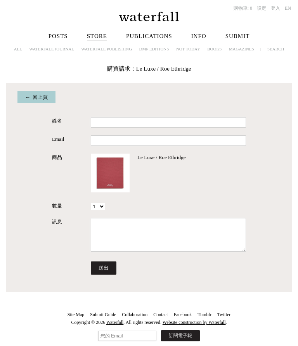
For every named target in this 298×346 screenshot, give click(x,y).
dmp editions (154, 49)
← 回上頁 (36, 97)
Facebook (183, 314)
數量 (57, 206)
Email (58, 139)
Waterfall (114, 322)
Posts (58, 36)
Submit (237, 36)
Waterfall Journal (51, 49)
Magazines (241, 49)
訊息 (57, 222)
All (18, 49)
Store (97, 36)
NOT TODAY (188, 49)
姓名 (57, 121)
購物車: (243, 8)
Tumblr (204, 314)
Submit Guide (103, 314)
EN (288, 8)
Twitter (223, 314)
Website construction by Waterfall (194, 322)
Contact (160, 314)
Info (198, 36)
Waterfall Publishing (106, 49)
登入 (275, 8)
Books (214, 49)
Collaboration (134, 314)
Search (275, 49)
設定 (261, 8)
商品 (57, 157)
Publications (149, 36)
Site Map (76, 314)
